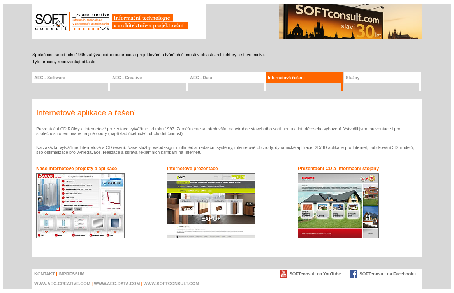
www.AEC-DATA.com (117, 283)
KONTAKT (44, 274)
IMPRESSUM (71, 274)
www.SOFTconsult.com (171, 283)
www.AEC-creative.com (62, 283)
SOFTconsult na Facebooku (387, 274)
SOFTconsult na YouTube (315, 274)
